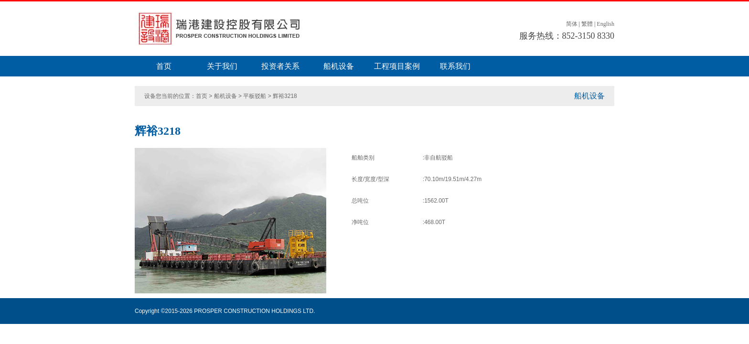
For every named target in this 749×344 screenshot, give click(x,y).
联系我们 (455, 66)
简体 (572, 24)
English (605, 24)
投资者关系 (280, 66)
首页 (163, 66)
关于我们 (222, 66)
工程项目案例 (397, 66)
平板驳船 (254, 96)
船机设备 (338, 66)
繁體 (587, 24)
